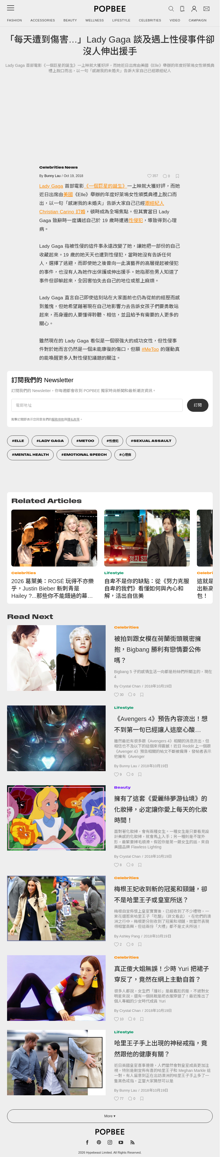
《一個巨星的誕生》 (105, 186)
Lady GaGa (51, 441)
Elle (19, 441)
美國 (68, 194)
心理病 (126, 454)
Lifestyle (121, 20)
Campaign (197, 20)
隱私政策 (73, 419)
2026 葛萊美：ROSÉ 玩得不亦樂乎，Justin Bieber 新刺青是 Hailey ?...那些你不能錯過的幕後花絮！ (52, 588)
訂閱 (198, 405)
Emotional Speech (85, 454)
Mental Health (31, 454)
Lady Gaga (51, 186)
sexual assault (152, 441)
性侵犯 (136, 220)
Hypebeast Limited (99, 1152)
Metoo (86, 441)
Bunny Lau (52, 176)
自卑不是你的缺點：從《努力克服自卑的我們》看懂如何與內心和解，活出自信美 (146, 588)
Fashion (14, 20)
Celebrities (150, 20)
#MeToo (150, 349)
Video (175, 20)
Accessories (43, 20)
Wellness (95, 20)
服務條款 (58, 419)
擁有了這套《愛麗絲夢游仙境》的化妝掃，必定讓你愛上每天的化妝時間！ (160, 809)
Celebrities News (58, 167)
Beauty (70, 20)
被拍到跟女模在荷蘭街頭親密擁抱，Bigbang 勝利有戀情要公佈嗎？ (157, 649)
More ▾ (110, 1116)
